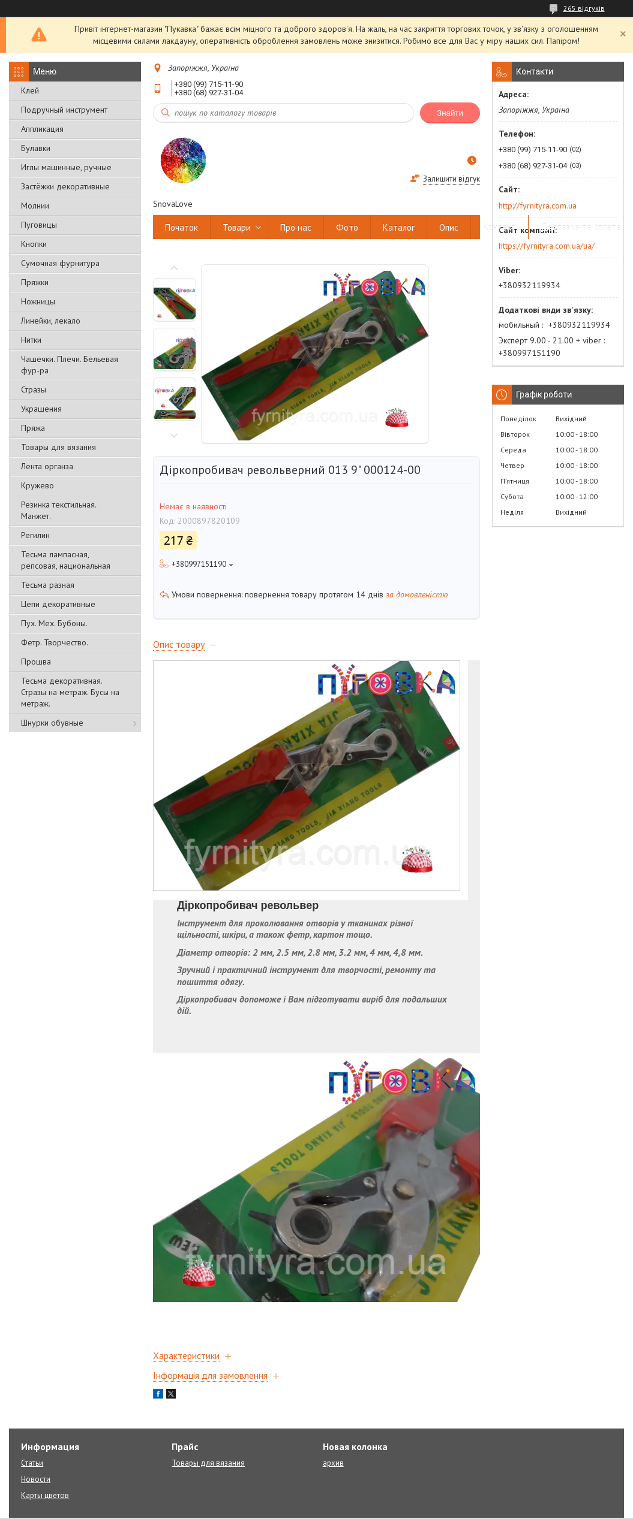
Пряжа (33, 427)
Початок (181, 227)
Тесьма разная (47, 584)
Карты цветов (45, 1495)
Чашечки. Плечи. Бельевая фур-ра (69, 365)
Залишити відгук (451, 179)
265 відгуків (584, 8)
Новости (35, 1479)
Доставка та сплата (581, 227)
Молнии (35, 205)
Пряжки (35, 282)
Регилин (35, 535)
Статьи (32, 1463)
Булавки (35, 148)
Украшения (41, 408)
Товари (237, 227)
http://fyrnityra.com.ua (538, 205)
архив (333, 1463)
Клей (30, 90)
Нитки (31, 339)
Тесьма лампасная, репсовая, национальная (65, 560)
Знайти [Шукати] (450, 112)
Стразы (33, 389)
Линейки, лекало (50, 320)
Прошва (36, 661)
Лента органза (47, 466)
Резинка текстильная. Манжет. (58, 510)
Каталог (399, 227)
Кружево (37, 485)
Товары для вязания (58, 447)
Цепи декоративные (58, 604)
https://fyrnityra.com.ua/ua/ (547, 245)
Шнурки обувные (52, 722)
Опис (448, 227)
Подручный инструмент (64, 109)
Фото (347, 227)
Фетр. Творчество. (54, 642)
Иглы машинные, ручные (66, 167)
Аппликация (42, 128)
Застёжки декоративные (65, 186)
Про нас (295, 227)
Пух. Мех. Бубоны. (54, 623)
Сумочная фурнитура (60, 263)
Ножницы (38, 301)
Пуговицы (39, 224)
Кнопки (34, 243)
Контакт (499, 227)
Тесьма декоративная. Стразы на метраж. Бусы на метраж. (70, 692)
